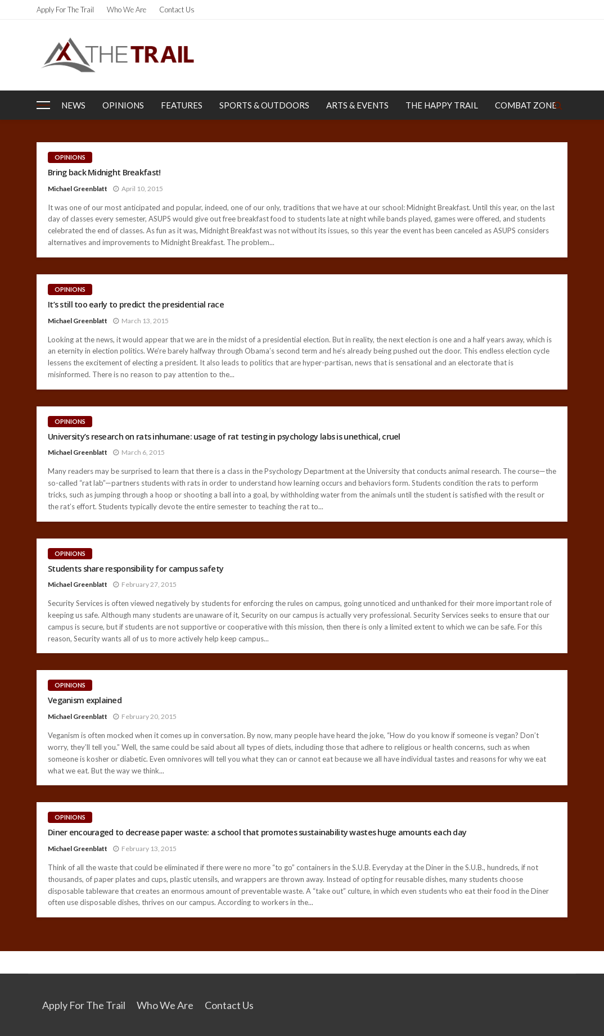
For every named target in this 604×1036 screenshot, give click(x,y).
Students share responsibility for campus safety (135, 569)
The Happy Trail (441, 105)
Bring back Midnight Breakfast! (104, 173)
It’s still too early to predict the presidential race (136, 305)
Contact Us (177, 9)
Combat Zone (526, 105)
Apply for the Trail (65, 9)
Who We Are (126, 9)
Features (181, 105)
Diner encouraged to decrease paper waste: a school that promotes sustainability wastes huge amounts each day (257, 832)
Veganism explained (84, 700)
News (73, 105)
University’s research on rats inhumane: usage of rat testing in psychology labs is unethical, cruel (224, 437)
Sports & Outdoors (264, 105)
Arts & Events (357, 105)
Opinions (123, 105)
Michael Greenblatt (77, 188)
